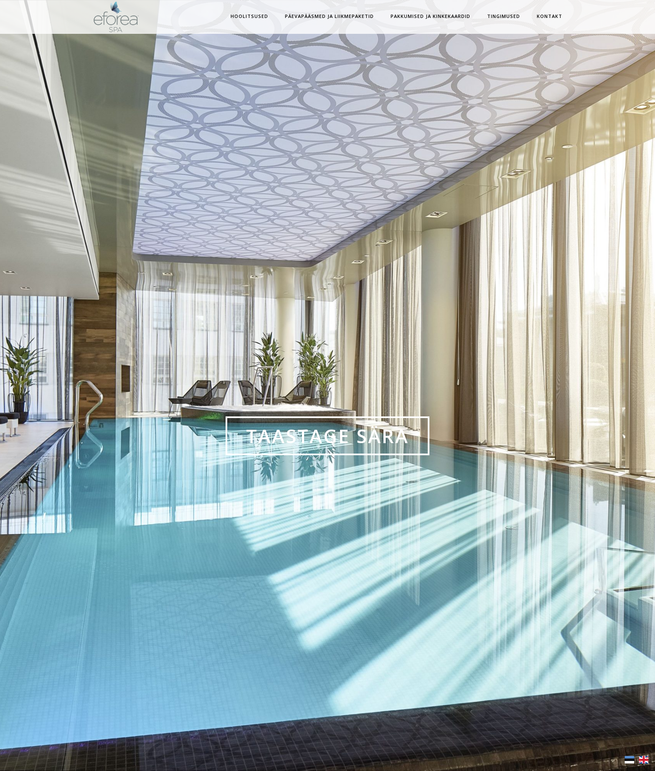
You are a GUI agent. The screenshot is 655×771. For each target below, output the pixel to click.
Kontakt (549, 16)
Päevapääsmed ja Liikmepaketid (329, 16)
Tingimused (503, 16)
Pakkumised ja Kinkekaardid (430, 16)
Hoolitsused (249, 16)
